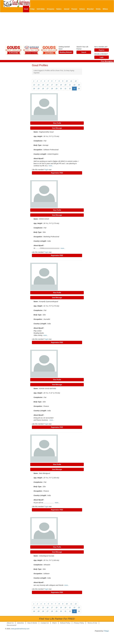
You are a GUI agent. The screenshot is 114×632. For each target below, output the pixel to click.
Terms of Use (92, 623)
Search (83, 52)
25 (39, 88)
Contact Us (45, 623)
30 (61, 88)
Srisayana (50, 9)
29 (56, 88)
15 (43, 85)
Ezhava (82, 9)
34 (79, 88)
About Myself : (39, 158)
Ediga (32, 9)
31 (65, 88)
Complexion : (38, 141)
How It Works (32, 623)
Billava (105, 9)
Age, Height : (38, 136)
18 (56, 85)
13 (34, 85)
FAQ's (54, 623)
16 (47, 85)
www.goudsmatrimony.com (20, 629)
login (46, 169)
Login (102, 57)
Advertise (20, 623)
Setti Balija (41, 9)
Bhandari (90, 9)
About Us (10, 623)
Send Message (57, 128)
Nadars (58, 9)
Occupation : (38, 150)
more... (50, 166)
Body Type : (38, 145)
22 (74, 85)
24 (34, 88)
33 (74, 88)
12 (76, 81)
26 (43, 88)
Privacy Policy (79, 623)
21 (70, 85)
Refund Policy (65, 623)
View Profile (57, 123)
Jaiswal (66, 9)
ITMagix (106, 631)
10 (67, 81)
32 (70, 88)
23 (79, 85)
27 (47, 88)
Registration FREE (57, 173)
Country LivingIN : (40, 154)
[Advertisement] (57, 30)
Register (102, 50)
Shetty (98, 9)
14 (39, 85)
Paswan (74, 9)
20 (65, 85)
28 (52, 88)
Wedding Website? (65, 52)
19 (61, 85)
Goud (26, 9)
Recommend (11, 625)
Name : (36, 132)
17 (52, 85)
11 (71, 81)
